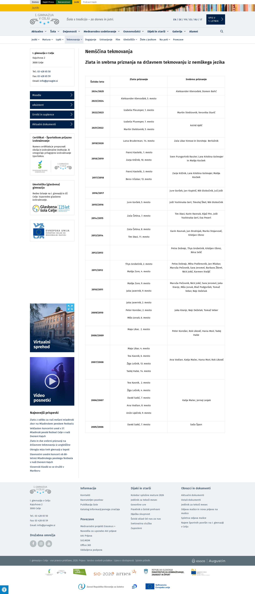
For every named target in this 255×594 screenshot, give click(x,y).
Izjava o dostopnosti (124, 560)
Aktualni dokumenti (44, 124)
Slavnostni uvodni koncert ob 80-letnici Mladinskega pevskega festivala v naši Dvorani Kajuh (51, 458)
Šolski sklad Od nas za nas (146, 518)
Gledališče (130, 39)
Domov (35, 2)
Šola (55, 31)
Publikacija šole (89, 504)
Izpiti (60, 39)
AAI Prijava (86, 535)
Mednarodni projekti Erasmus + (97, 526)
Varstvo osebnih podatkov (99, 560)
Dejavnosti (72, 31)
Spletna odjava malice (193, 517)
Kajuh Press (48, 2)
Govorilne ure (138, 504)
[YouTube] (49, 543)
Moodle (36, 95)
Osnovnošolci (134, 31)
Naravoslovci (64, 2)
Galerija (180, 31)
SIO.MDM (85, 540)
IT (201, 19)
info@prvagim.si (49, 80)
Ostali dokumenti (191, 499)
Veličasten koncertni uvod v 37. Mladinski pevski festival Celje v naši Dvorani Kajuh (50, 432)
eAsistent (38, 104)
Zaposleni (136, 528)
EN (174, 19)
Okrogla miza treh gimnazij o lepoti (49, 449)
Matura (48, 39)
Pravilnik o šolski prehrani (145, 509)
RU (196, 19)
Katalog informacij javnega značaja (100, 509)
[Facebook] (33, 543)
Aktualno (40, 31)
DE (180, 19)
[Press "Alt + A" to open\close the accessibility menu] (4, 589)
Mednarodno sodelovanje (103, 31)
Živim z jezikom (148, 39)
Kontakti (85, 495)
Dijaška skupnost (140, 514)
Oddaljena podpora (91, 549)
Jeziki (76, 2)
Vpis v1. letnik (213, 19)
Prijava (82, 560)
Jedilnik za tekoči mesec (144, 499)
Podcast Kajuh (90, 2)
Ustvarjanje (106, 39)
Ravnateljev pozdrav (91, 499)
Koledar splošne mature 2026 (147, 495)
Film (118, 39)
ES (190, 19)
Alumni (193, 31)
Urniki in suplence (43, 114)
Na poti (165, 39)
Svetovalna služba (141, 523)
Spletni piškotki (142, 560)
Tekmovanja (74, 39)
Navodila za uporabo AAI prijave (98, 531)
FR (185, 19)
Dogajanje (90, 39)
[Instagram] (41, 543)
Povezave (178, 39)
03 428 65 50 (44, 71)
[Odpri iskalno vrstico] (221, 31)
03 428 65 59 (44, 76)
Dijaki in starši (159, 31)
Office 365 (85, 545)
